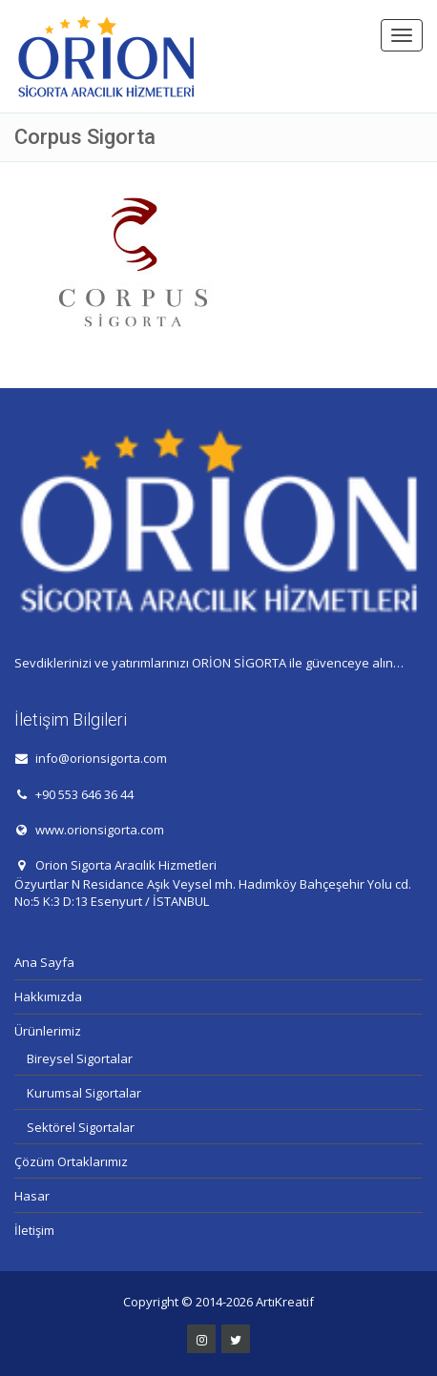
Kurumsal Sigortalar (84, 1092)
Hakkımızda (48, 996)
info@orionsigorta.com (101, 758)
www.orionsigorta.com (99, 829)
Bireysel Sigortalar (80, 1058)
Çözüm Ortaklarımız (71, 1161)
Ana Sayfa (44, 962)
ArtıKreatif (285, 1301)
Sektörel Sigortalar (81, 1127)
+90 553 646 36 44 (84, 794)
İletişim (34, 1230)
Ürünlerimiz (47, 1030)
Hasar (32, 1195)
